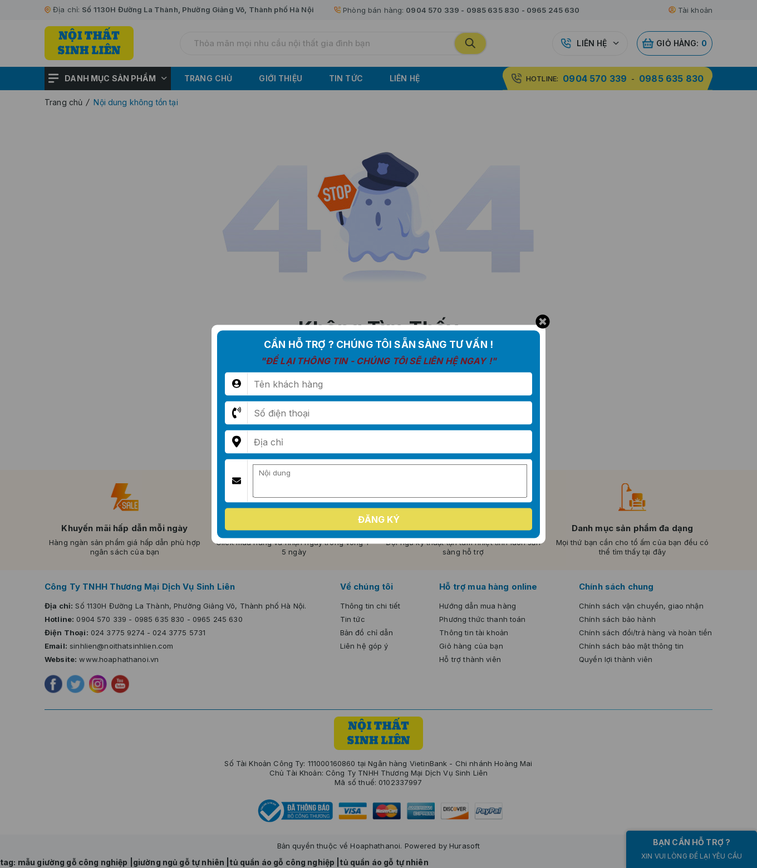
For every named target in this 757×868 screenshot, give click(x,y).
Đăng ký (379, 518)
